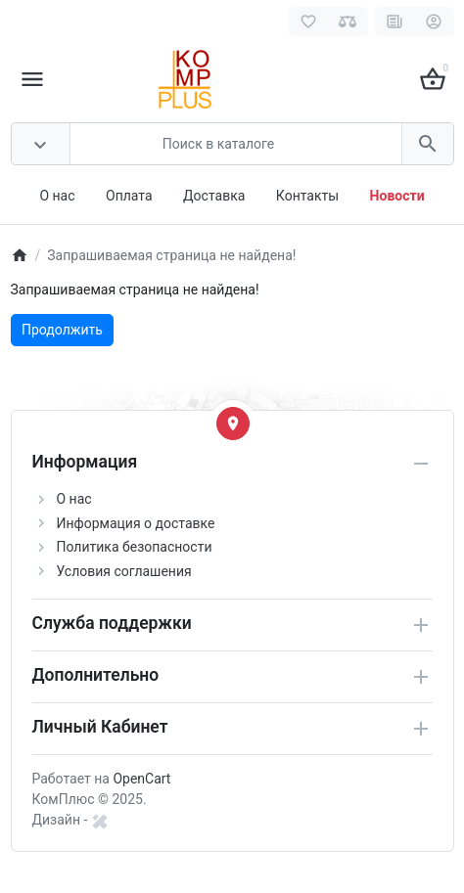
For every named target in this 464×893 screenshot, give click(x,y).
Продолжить (62, 329)
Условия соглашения (124, 571)
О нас (56, 195)
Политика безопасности (134, 547)
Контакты (307, 195)
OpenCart (141, 778)
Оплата (129, 195)
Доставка (214, 195)
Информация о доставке (136, 523)
